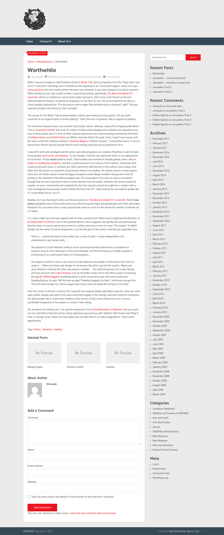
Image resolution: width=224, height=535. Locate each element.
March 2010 (159, 303)
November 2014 (161, 170)
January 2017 (160, 148)
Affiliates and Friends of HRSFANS (170, 413)
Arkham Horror (38, 137)
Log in (156, 464)
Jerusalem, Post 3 (175, 110)
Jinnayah (38, 77)
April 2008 (158, 389)
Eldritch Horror (58, 137)
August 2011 (159, 253)
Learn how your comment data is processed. (93, 513)
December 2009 (161, 316)
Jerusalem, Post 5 (162, 87)
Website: (32, 482)
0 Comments (114, 77)
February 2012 (160, 243)
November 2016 (161, 157)
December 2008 (161, 371)
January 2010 (160, 312)
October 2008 (160, 380)
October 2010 (160, 284)
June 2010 (158, 294)
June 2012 (158, 230)
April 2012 (158, 234)
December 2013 (161, 193)
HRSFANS (28, 531)
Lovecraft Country (44, 130)
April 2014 (158, 180)
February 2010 (160, 307)
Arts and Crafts (161, 418)
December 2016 (161, 152)
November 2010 (161, 280)
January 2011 (160, 275)
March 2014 (159, 184)
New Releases (70, 77)
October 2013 (160, 202)
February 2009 (160, 362)
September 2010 (161, 289)
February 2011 (160, 271)
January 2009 (160, 367)
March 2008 (159, 394)
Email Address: (35, 466)
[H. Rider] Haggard (49, 276)
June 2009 (158, 344)
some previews (35, 89)
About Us (63, 41)
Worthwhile (158, 73)
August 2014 (159, 175)
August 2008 (159, 385)
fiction (37, 329)
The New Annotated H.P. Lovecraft (107, 200)
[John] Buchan (63, 273)
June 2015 (158, 166)
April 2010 (158, 298)
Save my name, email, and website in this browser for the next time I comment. (73, 496)
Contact (44, 41)
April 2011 (158, 262)
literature (47, 329)
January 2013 (160, 207)
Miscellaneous (44, 61)
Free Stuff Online (161, 422)
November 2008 (161, 376)
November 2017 (161, 138)
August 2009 (159, 335)
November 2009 (161, 321)
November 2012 (161, 216)
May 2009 (158, 348)
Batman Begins (79, 141)
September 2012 (161, 221)
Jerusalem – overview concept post (171, 82)
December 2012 (161, 211)
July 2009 (158, 339)
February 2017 (160, 143)
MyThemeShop (177, 531)
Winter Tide (87, 82)
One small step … (175, 106)
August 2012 (159, 225)
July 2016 (158, 161)
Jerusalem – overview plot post (169, 78)
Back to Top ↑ (194, 531)
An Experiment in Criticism (41, 222)
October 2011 (160, 248)
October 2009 (160, 326)
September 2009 (161, 330)
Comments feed (161, 473)
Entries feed (159, 468)
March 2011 (159, 266)
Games (156, 427)
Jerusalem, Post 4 (162, 91)
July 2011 (158, 257)
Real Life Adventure (163, 445)
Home (30, 41)
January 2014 (160, 189)
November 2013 (161, 198)
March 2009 (159, 357)
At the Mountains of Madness (107, 309)
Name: (31, 449)
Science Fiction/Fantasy (89, 77)
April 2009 (158, 353)
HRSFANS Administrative (166, 431)
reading (58, 329)
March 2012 (159, 239)
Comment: (33, 417)
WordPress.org (160, 478)
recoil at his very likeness (55, 155)
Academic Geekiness (164, 408)
